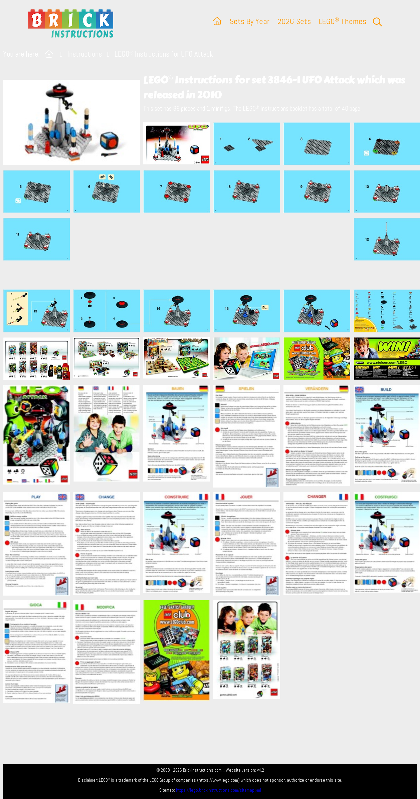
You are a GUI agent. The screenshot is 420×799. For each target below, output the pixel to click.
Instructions (84, 54)
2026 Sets (294, 21)
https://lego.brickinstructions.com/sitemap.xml (218, 790)
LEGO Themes (342, 21)
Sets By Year (249, 21)
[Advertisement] (213, 251)
